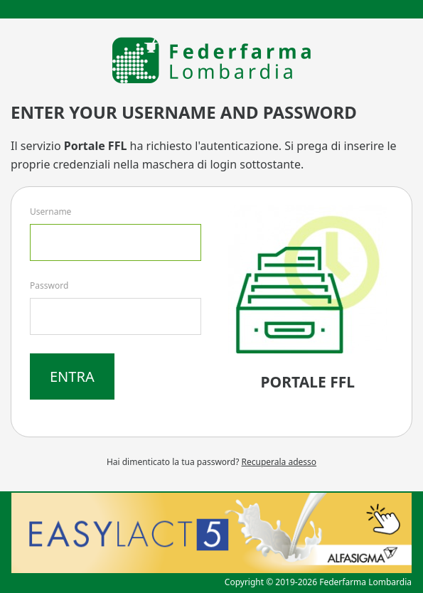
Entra (72, 376)
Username (50, 211)
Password (49, 285)
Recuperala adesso (279, 462)
